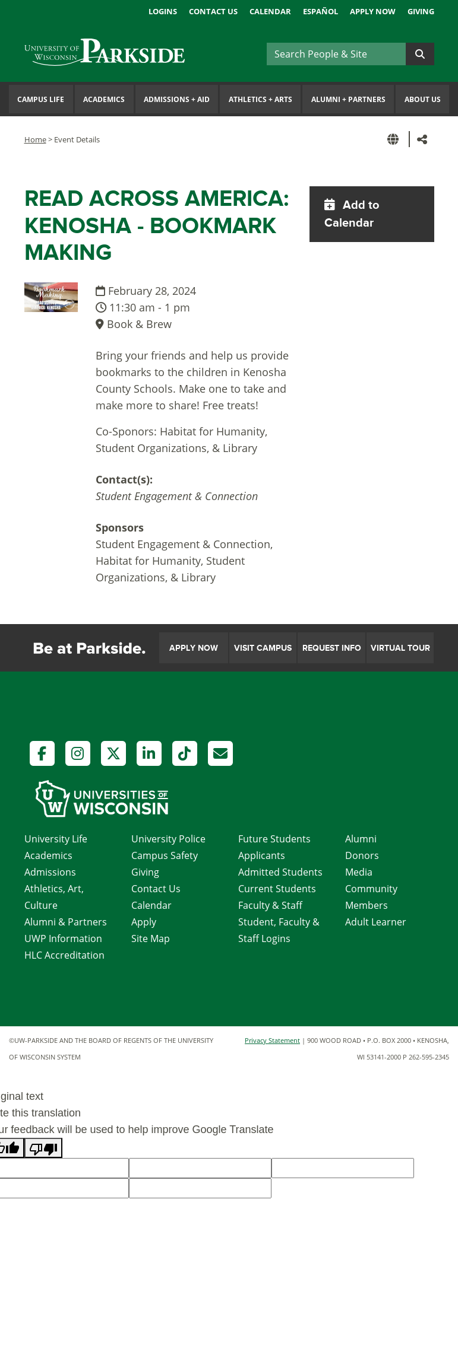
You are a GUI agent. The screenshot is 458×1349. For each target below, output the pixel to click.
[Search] (336, 54)
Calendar (270, 11)
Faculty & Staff (270, 905)
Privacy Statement (272, 1040)
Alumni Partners (348, 99)
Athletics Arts (260, 99)
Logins (163, 11)
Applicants (261, 855)
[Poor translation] (43, 1148)
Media (358, 872)
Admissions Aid (177, 99)
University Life (55, 838)
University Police (168, 838)
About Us (423, 99)
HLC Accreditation (64, 955)
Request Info (331, 648)
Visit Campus (263, 648)
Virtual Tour (400, 648)
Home (35, 139)
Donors (362, 855)
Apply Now (373, 11)
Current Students (277, 888)
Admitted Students (280, 872)
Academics (104, 99)
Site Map (150, 938)
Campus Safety (164, 855)
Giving (421, 11)
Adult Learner (375, 921)
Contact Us (213, 11)
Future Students (274, 838)
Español (320, 11)
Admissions (50, 872)
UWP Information (63, 938)
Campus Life (40, 99)
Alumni (361, 838)
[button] (395, 139)
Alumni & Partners (65, 921)
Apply (143, 921)
